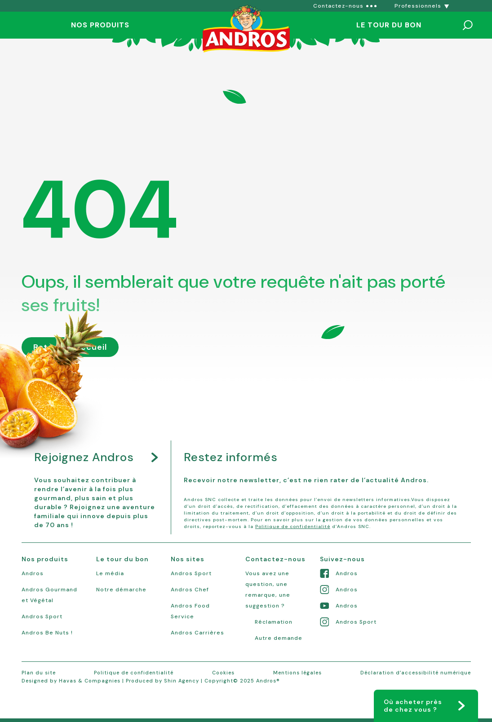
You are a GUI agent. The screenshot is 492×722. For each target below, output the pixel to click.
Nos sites (187, 559)
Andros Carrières (197, 632)
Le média (110, 573)
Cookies (223, 672)
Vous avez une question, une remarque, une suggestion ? (267, 589)
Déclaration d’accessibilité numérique (415, 672)
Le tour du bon (388, 25)
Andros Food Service (190, 611)
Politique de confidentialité (292, 526)
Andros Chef (190, 589)
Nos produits (100, 25)
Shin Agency (181, 681)
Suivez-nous (342, 559)
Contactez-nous (275, 559)
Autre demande (278, 638)
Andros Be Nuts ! (47, 632)
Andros (33, 573)
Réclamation (274, 621)
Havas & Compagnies (89, 681)
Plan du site (39, 672)
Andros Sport (42, 616)
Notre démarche (121, 589)
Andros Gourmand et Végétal (49, 595)
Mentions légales (297, 672)
